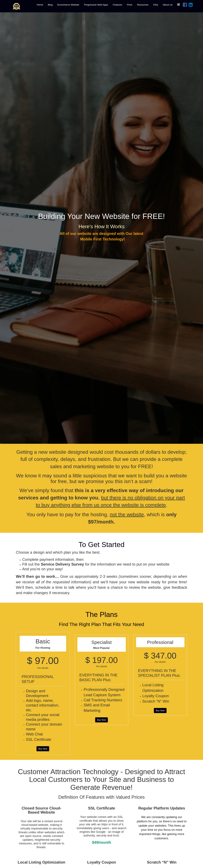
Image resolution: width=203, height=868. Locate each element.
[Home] (16, 6)
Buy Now (42, 748)
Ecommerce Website (68, 4)
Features (117, 4)
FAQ (155, 4)
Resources (143, 4)
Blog (50, 4)
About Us (168, 4)
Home (40, 4)
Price (129, 4)
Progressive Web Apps (96, 4)
